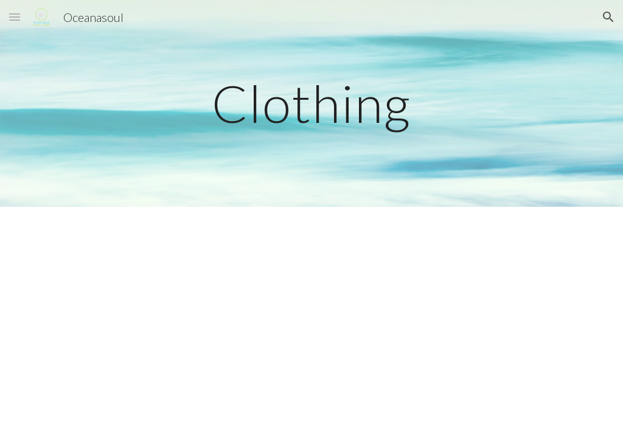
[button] (14, 16)
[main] (311, 103)
